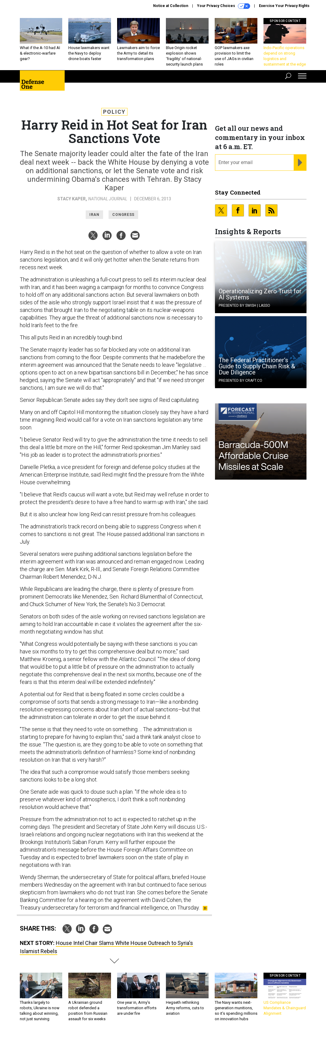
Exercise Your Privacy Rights (284, 6)
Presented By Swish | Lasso (244, 305)
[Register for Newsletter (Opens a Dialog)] (300, 162)
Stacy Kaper (71, 198)
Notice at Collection (170, 6)
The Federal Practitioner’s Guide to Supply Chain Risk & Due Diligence (257, 366)
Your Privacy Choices (223, 6)
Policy (114, 112)
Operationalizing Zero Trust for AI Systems (260, 294)
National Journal (107, 198)
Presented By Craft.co (240, 380)
